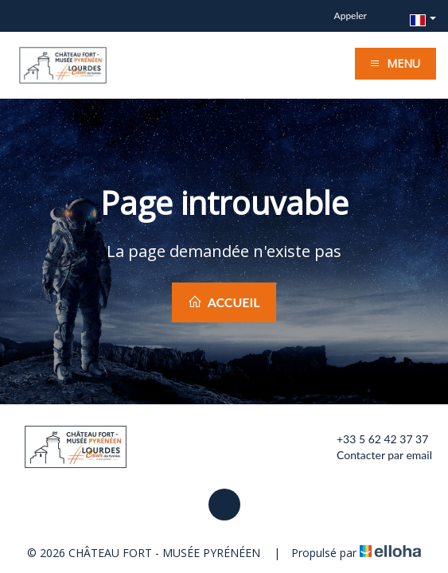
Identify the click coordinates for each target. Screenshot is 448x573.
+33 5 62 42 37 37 (373, 439)
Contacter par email (375, 455)
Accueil (223, 302)
